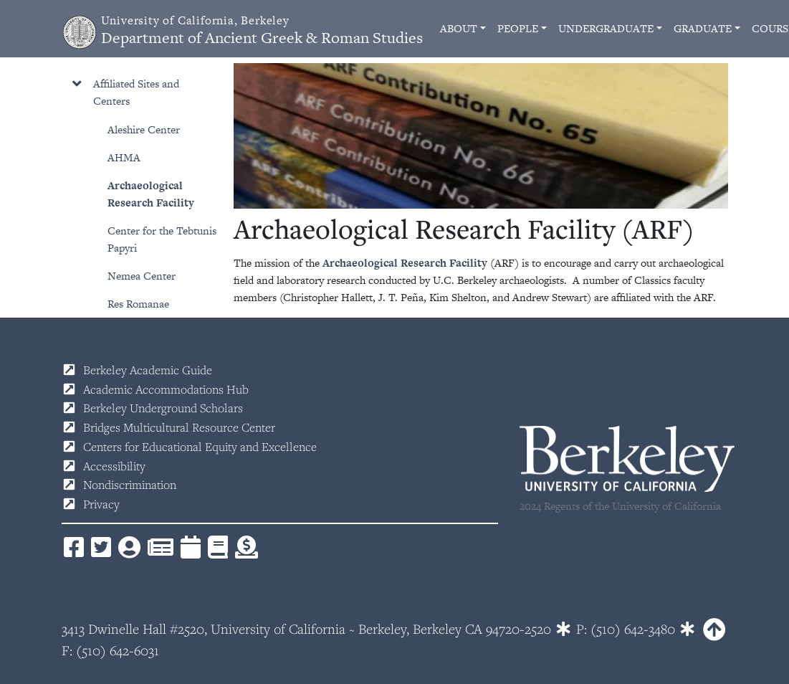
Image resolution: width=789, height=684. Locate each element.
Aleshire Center (143, 129)
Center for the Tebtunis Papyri (161, 239)
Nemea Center (141, 275)
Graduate (703, 28)
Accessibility (114, 466)
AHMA (123, 157)
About (458, 28)
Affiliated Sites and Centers (136, 92)
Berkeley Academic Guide (147, 370)
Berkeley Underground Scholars (163, 408)
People (517, 28)
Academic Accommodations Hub (166, 389)
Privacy (101, 504)
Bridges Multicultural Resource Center (179, 427)
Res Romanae (138, 303)
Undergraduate (606, 28)
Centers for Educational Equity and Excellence (200, 447)
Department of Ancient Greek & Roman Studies (262, 30)
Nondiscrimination (129, 485)
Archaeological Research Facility (150, 194)
